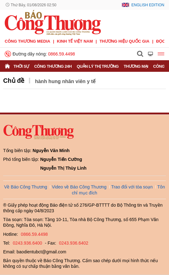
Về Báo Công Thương (25, 186)
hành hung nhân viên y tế (65, 81)
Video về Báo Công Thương (79, 186)
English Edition (147, 5)
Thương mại (136, 66)
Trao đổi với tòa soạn (132, 186)
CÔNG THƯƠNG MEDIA (27, 41)
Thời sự (21, 66)
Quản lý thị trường (98, 66)
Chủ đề (13, 80)
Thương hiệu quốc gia (125, 41)
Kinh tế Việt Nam (75, 41)
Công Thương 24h (53, 66)
